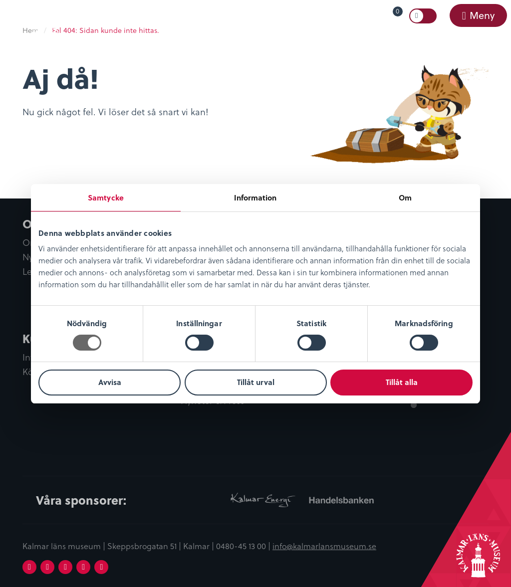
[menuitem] (377, 15)
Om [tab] (405, 197)
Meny (481, 14)
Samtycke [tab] (106, 197)
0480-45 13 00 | (244, 546)
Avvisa (109, 382)
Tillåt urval (255, 382)
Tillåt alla (402, 382)
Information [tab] (255, 197)
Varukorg (383, 13)
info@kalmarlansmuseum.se (324, 546)
